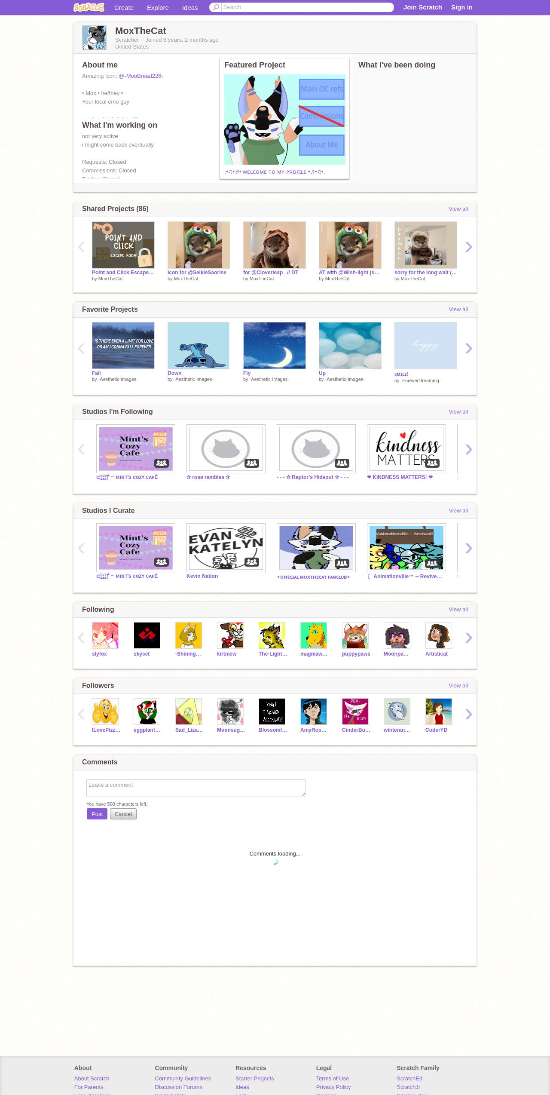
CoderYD (436, 730)
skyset (142, 654)
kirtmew (226, 654)
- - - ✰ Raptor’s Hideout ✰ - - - (312, 477)
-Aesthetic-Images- (118, 379)
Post (97, 814)
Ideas (190, 7)
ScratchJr (408, 1087)
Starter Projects (254, 1078)
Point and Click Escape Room (123, 273)
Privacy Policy (333, 1087)
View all (458, 209)
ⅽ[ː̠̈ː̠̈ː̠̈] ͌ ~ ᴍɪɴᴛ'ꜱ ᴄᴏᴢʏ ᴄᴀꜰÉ (127, 477)
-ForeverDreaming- (421, 380)
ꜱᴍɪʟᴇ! (401, 374)
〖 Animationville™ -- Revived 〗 (405, 577)
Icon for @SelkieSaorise (197, 273)
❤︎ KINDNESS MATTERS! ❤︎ (400, 477)
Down (175, 373)
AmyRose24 (314, 730)
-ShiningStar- (189, 654)
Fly (247, 373)
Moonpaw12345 (398, 654)
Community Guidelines (183, 1078)
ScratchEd (409, 1078)
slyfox (99, 654)
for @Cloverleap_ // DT (270, 273)
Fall (96, 373)
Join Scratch (422, 7)
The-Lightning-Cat (273, 654)
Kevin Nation (202, 576)
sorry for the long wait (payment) (425, 273)
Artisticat (436, 654)
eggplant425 (148, 730)
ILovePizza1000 (106, 730)
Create (124, 7)
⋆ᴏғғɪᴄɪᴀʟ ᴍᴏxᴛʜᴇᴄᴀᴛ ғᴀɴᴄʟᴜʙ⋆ (313, 577)
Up (322, 373)
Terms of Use (332, 1078)
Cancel (123, 814)
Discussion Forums (178, 1087)
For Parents (89, 1087)
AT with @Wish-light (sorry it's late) (350, 273)
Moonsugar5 (231, 730)
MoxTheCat (110, 278)
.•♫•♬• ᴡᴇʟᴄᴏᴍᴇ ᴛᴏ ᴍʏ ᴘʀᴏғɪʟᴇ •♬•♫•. (274, 171)
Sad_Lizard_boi (189, 730)
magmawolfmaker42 (314, 654)
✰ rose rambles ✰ (208, 477)
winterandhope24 (398, 730)
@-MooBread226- (141, 76)
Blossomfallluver (273, 730)
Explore (158, 7)
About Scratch (92, 1078)
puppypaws (356, 654)
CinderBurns (356, 730)
